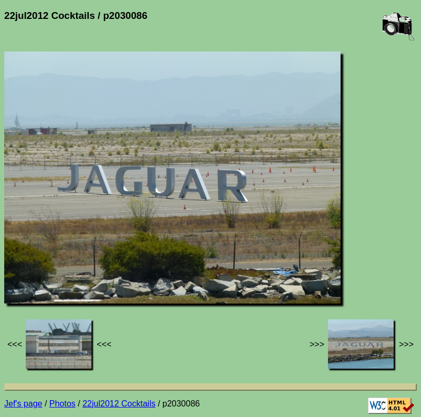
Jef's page (23, 403)
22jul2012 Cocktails (119, 403)
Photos (62, 403)
